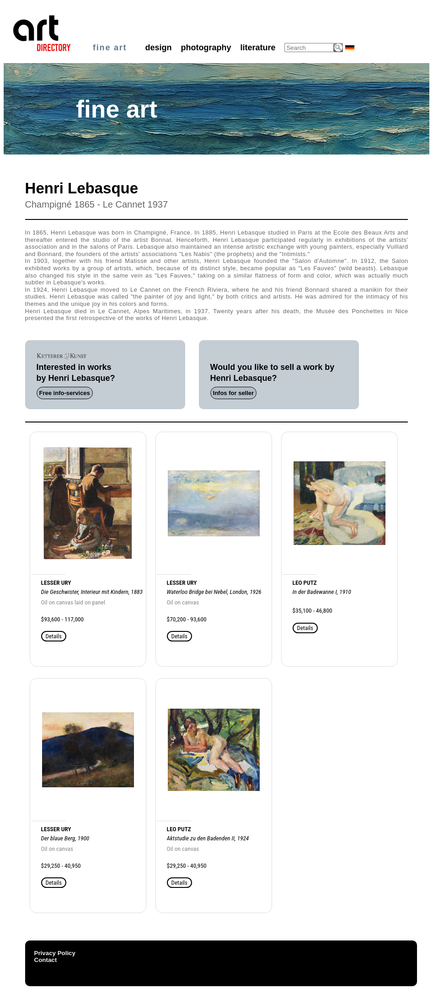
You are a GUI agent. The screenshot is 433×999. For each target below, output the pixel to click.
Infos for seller (233, 393)
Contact (45, 959)
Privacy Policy (54, 953)
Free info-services (64, 393)
